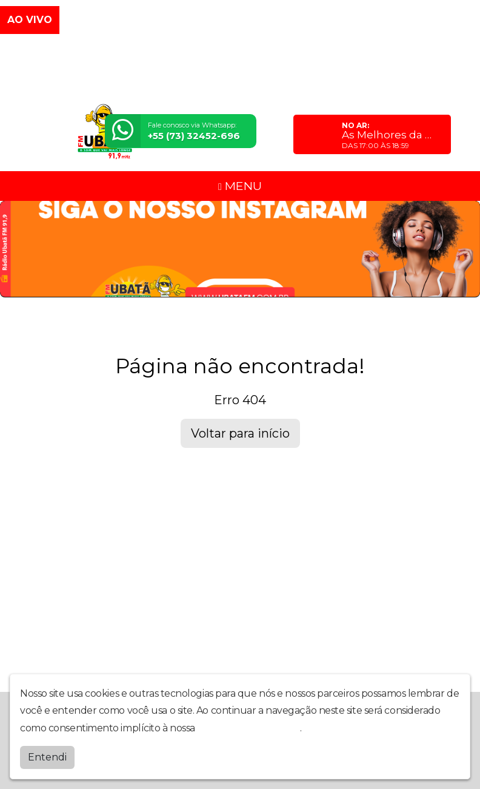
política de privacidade (248, 728)
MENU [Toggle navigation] (240, 185)
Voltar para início (240, 433)
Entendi (47, 757)
